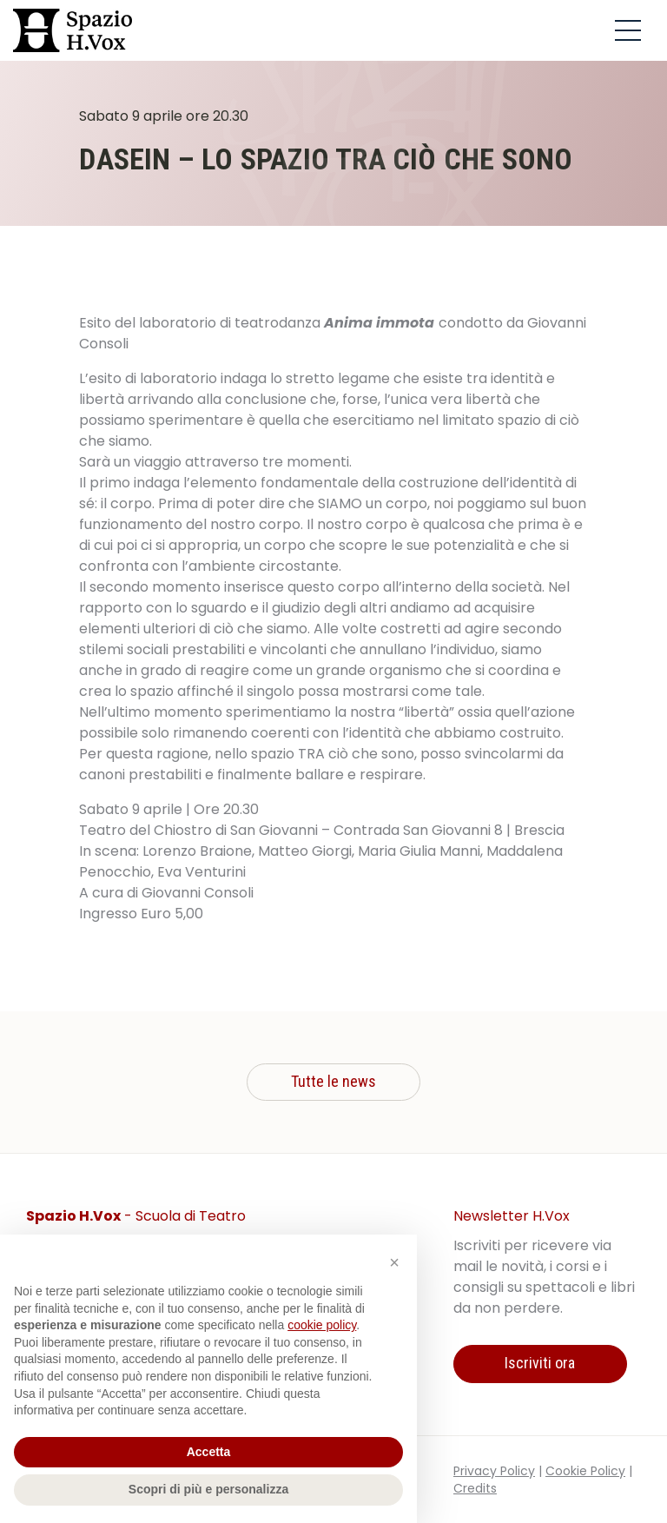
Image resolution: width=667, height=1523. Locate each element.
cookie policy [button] (321, 1325)
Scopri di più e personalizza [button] (208, 1489)
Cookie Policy (585, 1471)
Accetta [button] (209, 1452)
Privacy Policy (494, 1471)
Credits (475, 1488)
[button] (394, 1262)
